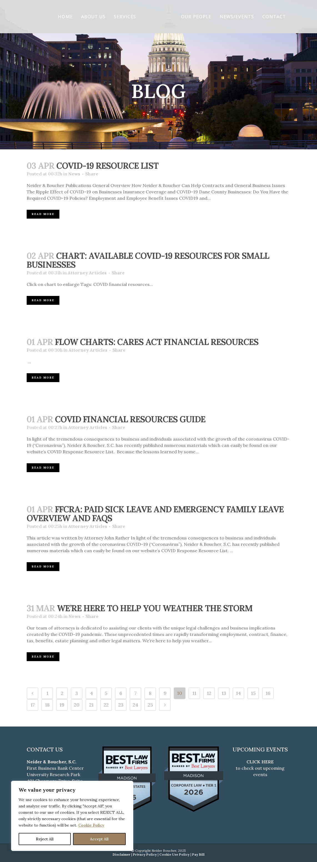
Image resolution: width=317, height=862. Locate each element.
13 (224, 693)
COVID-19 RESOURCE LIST (107, 165)
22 (106, 705)
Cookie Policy (91, 825)
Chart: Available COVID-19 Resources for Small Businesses (148, 260)
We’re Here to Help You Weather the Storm (154, 608)
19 (61, 705)
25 (150, 705)
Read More (43, 214)
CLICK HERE (260, 761)
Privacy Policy (145, 854)
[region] (72, 816)
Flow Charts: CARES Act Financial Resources (156, 342)
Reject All (45, 839)
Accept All (99, 839)
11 (194, 693)
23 (121, 705)
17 (33, 705)
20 (76, 705)
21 (91, 705)
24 (135, 705)
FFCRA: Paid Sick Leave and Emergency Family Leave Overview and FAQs (155, 513)
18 (47, 705)
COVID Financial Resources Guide (130, 419)
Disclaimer (121, 854)
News (74, 174)
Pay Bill (198, 854)
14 (238, 693)
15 (253, 693)
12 (209, 693)
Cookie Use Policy (174, 854)
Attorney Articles (87, 272)
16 (268, 693)
